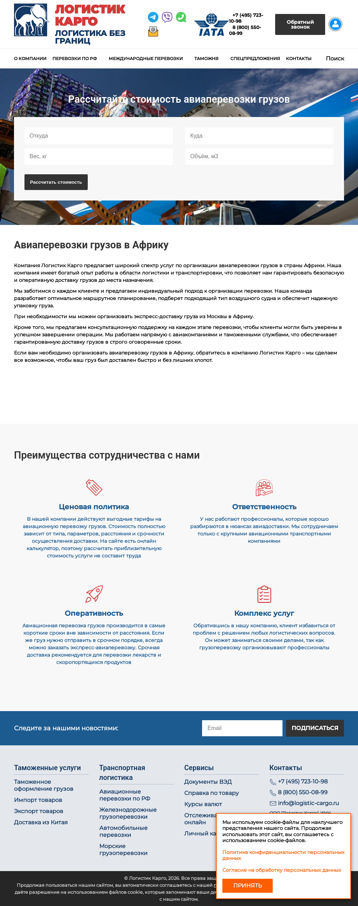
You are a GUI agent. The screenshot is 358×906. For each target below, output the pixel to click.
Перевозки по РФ (74, 58)
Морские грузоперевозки (123, 849)
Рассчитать (56, 182)
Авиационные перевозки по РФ (124, 795)
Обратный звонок (300, 24)
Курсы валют (203, 804)
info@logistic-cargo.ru (308, 803)
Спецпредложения (255, 58)
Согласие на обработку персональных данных (281, 870)
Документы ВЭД (208, 782)
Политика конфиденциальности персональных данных (283, 855)
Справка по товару (211, 793)
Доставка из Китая (41, 822)
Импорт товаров (38, 800)
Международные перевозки (146, 58)
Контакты (299, 58)
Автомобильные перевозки (123, 831)
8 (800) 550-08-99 (303, 792)
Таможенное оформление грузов (43, 785)
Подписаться (315, 728)
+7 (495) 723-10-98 (303, 781)
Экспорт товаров (38, 811)
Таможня (206, 58)
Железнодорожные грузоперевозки (128, 813)
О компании (30, 58)
